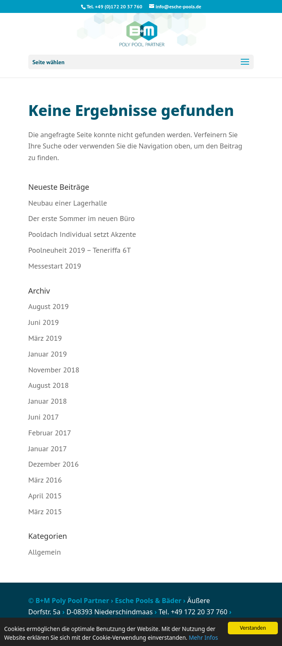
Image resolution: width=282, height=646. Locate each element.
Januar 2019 (47, 354)
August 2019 (48, 306)
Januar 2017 (47, 448)
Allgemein (44, 552)
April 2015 (45, 495)
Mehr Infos (203, 638)
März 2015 (45, 511)
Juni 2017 (43, 417)
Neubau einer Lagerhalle (67, 203)
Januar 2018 (47, 401)
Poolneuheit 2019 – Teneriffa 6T (79, 250)
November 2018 (54, 370)
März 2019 (45, 338)
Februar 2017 (49, 432)
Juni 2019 (43, 322)
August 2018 (48, 385)
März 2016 (45, 480)
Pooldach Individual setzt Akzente (82, 234)
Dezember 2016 (53, 464)
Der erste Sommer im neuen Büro (81, 218)
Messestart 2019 (54, 266)
